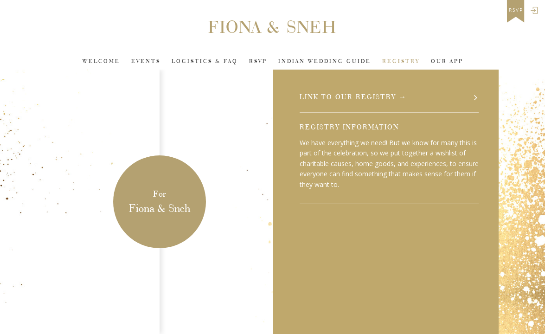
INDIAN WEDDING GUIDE (324, 61)
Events (145, 61)
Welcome (101, 61)
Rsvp (258, 61)
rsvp (516, 10)
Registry (401, 61)
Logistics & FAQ (205, 61)
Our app (447, 61)
